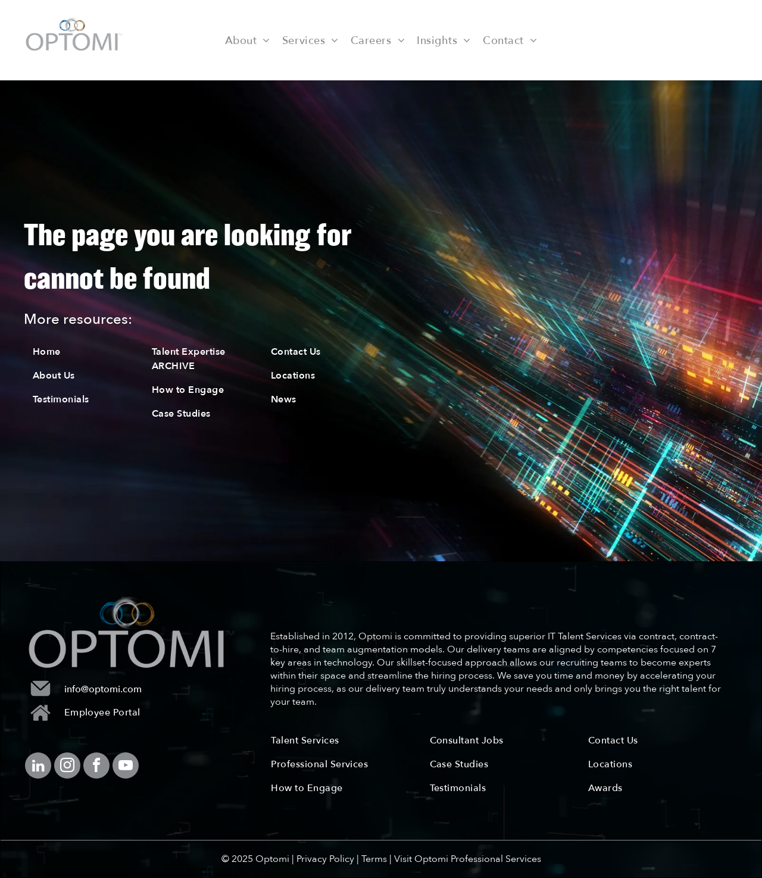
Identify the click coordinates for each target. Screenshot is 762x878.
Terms (374, 858)
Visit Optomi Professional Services (467, 858)
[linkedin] (38, 767)
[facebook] (96, 767)
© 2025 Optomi (255, 858)
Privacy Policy (325, 858)
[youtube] (126, 767)
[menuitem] (247, 40)
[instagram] (67, 767)
